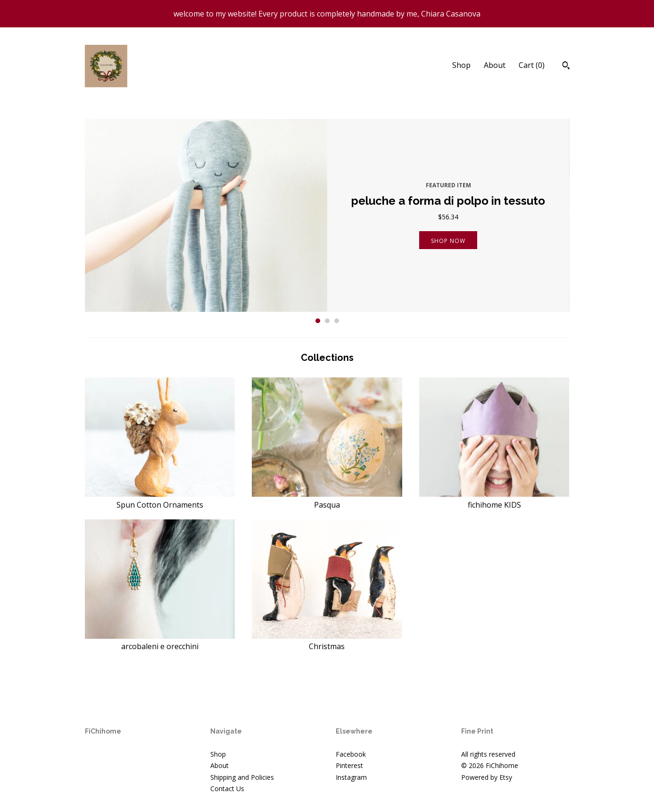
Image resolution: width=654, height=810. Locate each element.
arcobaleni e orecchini (160, 641)
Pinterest (349, 765)
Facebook (351, 754)
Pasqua (327, 499)
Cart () (532, 65)
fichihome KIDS (494, 499)
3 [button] (336, 320)
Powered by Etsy (486, 777)
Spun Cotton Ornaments (160, 499)
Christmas (327, 641)
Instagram (351, 777)
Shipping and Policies (242, 777)
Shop (461, 65)
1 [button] (317, 320)
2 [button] (327, 320)
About (494, 65)
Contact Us (227, 788)
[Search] (566, 66)
